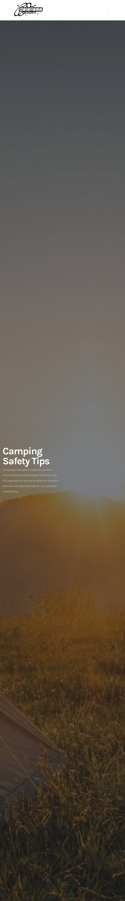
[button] (108, 10)
